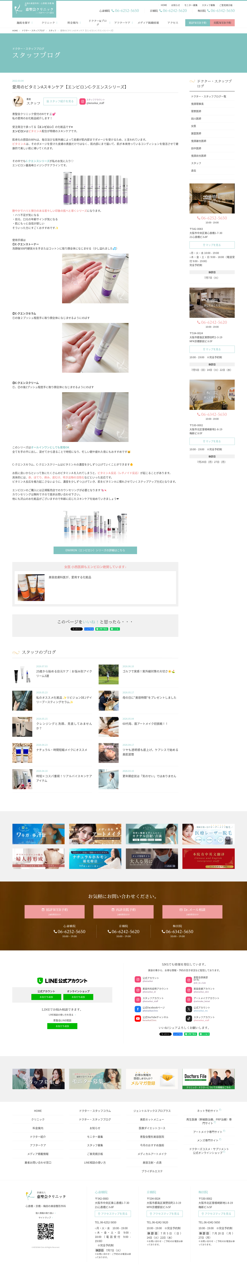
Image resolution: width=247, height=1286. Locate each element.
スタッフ (196, 161)
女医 (193, 124)
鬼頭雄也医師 (198, 139)
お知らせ (95, 1126)
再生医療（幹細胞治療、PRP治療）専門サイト (209, 1119)
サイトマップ (46, 1216)
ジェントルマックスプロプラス (152, 1109)
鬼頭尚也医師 (198, 154)
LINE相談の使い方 (95, 1160)
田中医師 (196, 146)
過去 (193, 169)
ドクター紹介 (38, 1135)
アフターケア (122, 21)
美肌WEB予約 (222, 21)
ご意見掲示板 (95, 1152)
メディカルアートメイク (152, 1152)
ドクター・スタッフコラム (95, 1109)
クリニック (48, 21)
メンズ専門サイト (209, 1138)
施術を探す (23, 21)
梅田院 (203, 1190)
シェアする (89, 627)
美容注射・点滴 (152, 1160)
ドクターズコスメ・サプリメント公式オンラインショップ (209, 1149)
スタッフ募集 (95, 1143)
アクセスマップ (113, 1212)
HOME (38, 1109)
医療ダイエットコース (152, 1126)
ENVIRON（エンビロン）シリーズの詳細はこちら (95, 548)
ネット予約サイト (209, 1109)
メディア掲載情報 (148, 21)
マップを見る (212, 243)
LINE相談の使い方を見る (62, 1013)
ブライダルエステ (152, 1169)
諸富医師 (196, 131)
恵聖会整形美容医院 (152, 1135)
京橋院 (151, 1190)
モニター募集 (95, 1135)
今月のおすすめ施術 (152, 1143)
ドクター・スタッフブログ (95, 1117)
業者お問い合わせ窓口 (38, 1160)
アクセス (173, 21)
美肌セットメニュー (152, 1117)
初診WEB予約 (197, 21)
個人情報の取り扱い (46, 1211)
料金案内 (72, 21)
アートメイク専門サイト (209, 1130)
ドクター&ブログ (98, 20)
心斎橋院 (101, 1190)
